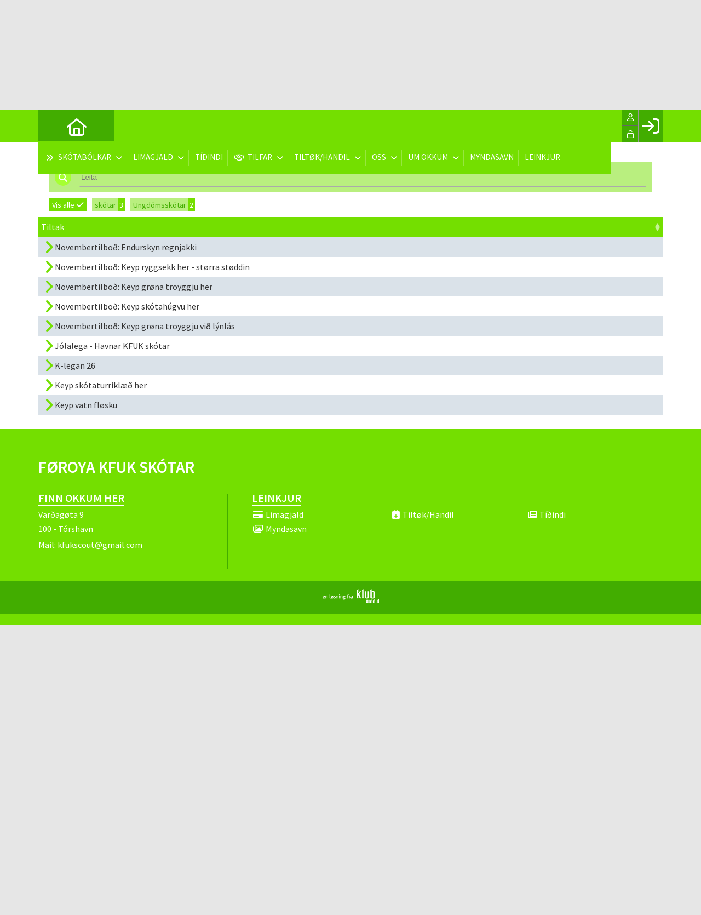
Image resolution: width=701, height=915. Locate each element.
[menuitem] (54, 126)
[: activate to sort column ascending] (636, 227)
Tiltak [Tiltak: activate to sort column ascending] (52, 226)
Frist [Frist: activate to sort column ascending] (350, 226)
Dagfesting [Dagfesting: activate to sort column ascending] (277, 226)
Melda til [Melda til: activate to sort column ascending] (563, 226)
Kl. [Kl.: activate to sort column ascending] (391, 226)
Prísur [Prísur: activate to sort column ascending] (513, 226)
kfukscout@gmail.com (100, 544)
